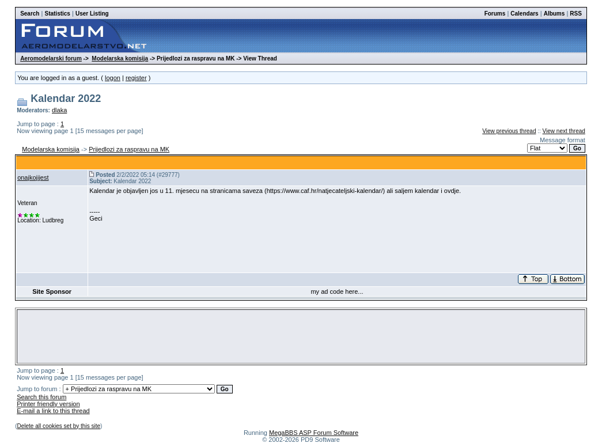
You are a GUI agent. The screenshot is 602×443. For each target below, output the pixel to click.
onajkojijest (32, 177)
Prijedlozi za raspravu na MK (129, 149)
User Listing (92, 13)
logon (112, 77)
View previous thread (509, 131)
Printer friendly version (48, 403)
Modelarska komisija (120, 58)
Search (29, 13)
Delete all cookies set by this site (58, 426)
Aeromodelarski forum (51, 58)
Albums (554, 13)
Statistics (57, 13)
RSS (576, 13)
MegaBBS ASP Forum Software (313, 432)
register (136, 77)
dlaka (59, 110)
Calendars (524, 13)
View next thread (564, 131)
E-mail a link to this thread (53, 410)
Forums (495, 13)
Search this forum (41, 396)
